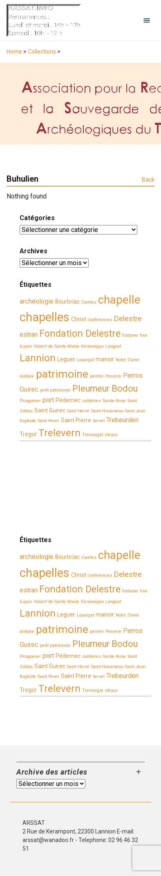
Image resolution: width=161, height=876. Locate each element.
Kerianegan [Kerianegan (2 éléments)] (92, 346)
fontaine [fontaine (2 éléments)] (130, 335)
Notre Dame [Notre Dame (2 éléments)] (127, 360)
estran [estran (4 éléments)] (29, 334)
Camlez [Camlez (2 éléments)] (88, 302)
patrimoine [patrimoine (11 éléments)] (62, 374)
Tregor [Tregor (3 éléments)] (28, 434)
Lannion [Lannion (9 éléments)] (38, 358)
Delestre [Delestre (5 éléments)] (128, 318)
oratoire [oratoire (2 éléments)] (27, 376)
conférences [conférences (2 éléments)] (100, 319)
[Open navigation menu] (146, 20)
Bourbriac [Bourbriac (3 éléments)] (67, 301)
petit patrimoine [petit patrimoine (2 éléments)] (55, 390)
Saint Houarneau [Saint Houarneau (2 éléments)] (107, 411)
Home (14, 51)
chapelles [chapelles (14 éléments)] (44, 317)
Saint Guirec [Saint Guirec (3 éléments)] (49, 410)
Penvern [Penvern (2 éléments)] (113, 376)
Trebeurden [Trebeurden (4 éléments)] (122, 420)
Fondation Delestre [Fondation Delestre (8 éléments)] (80, 333)
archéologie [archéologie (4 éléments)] (37, 301)
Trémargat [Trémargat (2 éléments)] (92, 434)
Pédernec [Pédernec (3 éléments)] (68, 400)
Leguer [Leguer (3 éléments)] (66, 359)
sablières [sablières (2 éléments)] (91, 400)
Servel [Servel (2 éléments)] (99, 420)
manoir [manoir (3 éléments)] (105, 359)
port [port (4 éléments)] (48, 400)
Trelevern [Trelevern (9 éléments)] (59, 433)
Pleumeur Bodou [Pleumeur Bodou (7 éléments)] (105, 388)
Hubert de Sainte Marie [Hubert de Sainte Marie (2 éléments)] (56, 346)
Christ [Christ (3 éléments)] (78, 319)
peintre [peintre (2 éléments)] (97, 376)
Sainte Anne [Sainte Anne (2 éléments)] (114, 400)
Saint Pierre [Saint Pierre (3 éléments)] (76, 420)
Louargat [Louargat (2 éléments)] (85, 360)
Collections (42, 51)
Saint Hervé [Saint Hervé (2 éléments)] (78, 411)
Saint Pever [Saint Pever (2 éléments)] (48, 420)
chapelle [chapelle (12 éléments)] (119, 299)
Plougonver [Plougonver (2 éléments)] (30, 400)
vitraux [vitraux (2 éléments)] (111, 434)
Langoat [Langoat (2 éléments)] (113, 346)
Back (148, 179)
